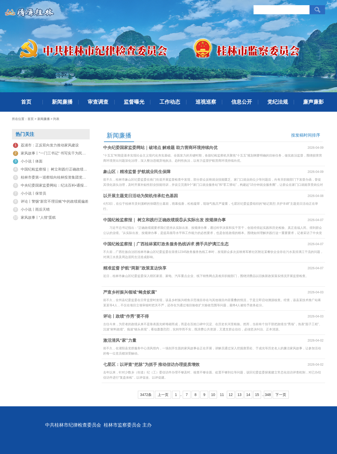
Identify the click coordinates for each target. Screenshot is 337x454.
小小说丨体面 (28, 161)
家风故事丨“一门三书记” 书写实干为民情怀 (51, 153)
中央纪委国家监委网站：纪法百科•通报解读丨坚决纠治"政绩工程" (51, 185)
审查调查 (98, 102)
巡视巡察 (205, 102)
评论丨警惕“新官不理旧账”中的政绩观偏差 (50, 201)
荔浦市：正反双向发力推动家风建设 (46, 145)
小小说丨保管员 (29, 193)
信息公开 (241, 102)
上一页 (163, 395)
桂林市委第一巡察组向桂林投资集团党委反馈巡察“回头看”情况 (51, 177)
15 (257, 395)
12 (231, 395)
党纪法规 (277, 102)
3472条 (146, 395)
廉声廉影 (313, 102)
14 (248, 395)
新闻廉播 (62, 102)
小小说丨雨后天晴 (31, 209)
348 (268, 395)
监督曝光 (134, 102)
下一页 (280, 395)
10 (213, 395)
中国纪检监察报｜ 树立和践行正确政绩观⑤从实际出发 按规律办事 (51, 169)
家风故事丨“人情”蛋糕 (34, 217)
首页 (26, 102)
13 (239, 395)
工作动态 (169, 102)
